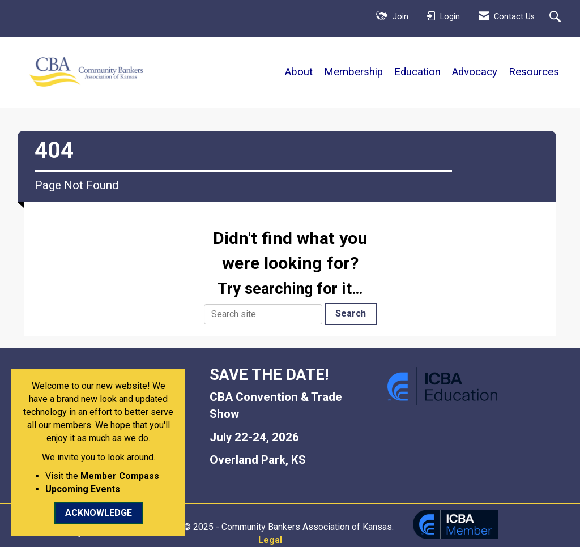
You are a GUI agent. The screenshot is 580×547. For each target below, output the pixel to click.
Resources (534, 72)
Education (417, 72)
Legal (270, 540)
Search (350, 313)
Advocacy (474, 72)
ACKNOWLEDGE (98, 512)
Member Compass (119, 476)
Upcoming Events (82, 489)
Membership (353, 72)
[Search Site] (556, 17)
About (299, 72)
